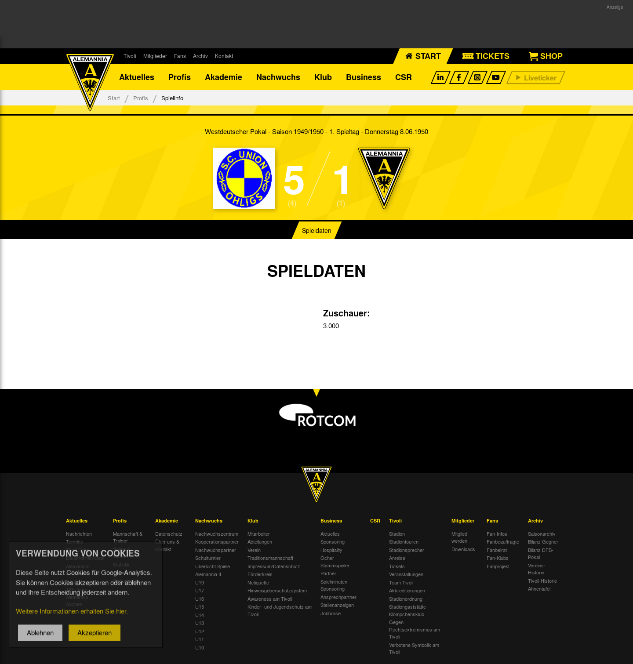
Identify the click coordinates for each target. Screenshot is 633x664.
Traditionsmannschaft (270, 557)
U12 (199, 631)
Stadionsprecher (406, 549)
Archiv (200, 56)
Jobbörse (330, 613)
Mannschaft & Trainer (127, 537)
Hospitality (331, 549)
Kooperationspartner (217, 541)
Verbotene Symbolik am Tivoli (414, 648)
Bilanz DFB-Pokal (540, 553)
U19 (199, 582)
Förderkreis (260, 573)
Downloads (463, 548)
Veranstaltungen (406, 573)
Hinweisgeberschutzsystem (277, 590)
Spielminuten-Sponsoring (334, 585)
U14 (199, 614)
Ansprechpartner (338, 596)
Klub (323, 77)
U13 (199, 622)
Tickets (397, 566)
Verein (254, 549)
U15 (199, 606)
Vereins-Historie (537, 569)
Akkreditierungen (407, 590)
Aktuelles (136, 77)
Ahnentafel (539, 588)
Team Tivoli (401, 582)
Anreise (397, 557)
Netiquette (258, 582)
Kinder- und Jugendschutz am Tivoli (279, 610)
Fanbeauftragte (503, 541)
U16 (199, 598)
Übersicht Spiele (212, 566)
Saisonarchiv (542, 533)
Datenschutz (168, 533)
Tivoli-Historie (542, 580)
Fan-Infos (497, 533)
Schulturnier (208, 557)
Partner (328, 573)
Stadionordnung (405, 598)
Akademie (223, 77)
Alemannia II (208, 573)
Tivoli (130, 56)
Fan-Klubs (498, 557)
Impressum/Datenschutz (273, 566)
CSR (403, 77)
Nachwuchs (278, 77)
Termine (74, 541)
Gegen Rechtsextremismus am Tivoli (414, 629)
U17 (199, 590)
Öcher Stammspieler (334, 561)
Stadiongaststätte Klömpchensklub (407, 610)
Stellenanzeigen (337, 604)
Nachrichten (79, 533)
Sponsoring (332, 541)
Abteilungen (259, 541)
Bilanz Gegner (543, 541)
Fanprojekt (498, 566)
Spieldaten (316, 230)
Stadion (397, 533)
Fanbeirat (497, 549)
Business (363, 77)
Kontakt (224, 56)
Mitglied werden (459, 537)
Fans (180, 56)
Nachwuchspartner (215, 549)
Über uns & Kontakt (167, 545)
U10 (199, 647)
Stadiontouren (403, 541)
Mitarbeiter (258, 533)
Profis (179, 77)
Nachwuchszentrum (216, 533)
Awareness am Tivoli (269, 598)
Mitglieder (155, 56)
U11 (199, 638)
